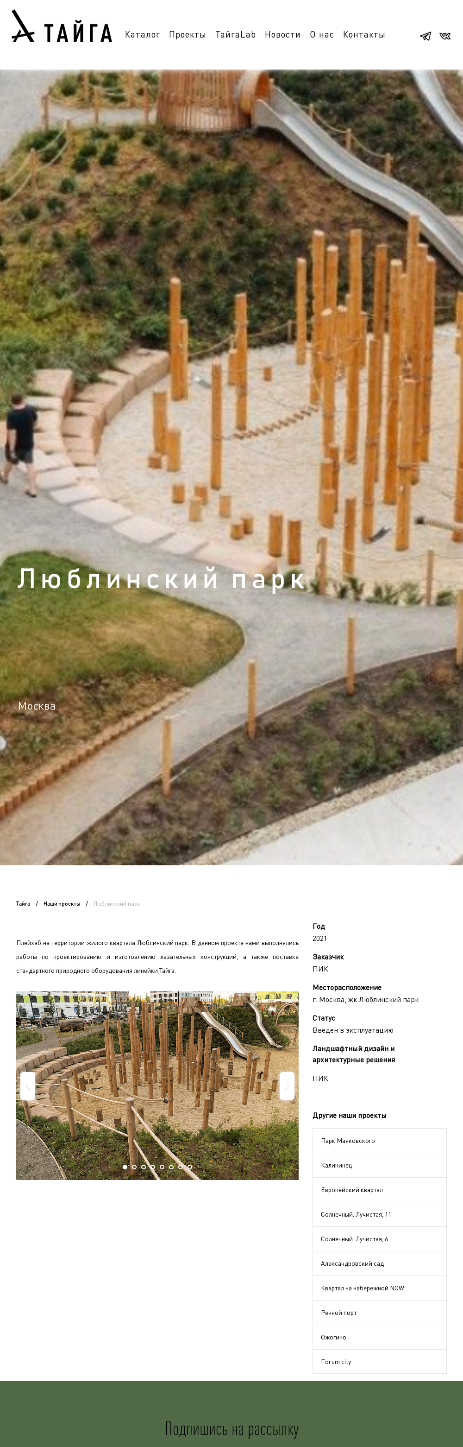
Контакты (364, 34)
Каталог (142, 34)
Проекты (187, 34)
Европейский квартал (352, 1189)
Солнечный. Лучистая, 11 (356, 1214)
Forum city (336, 1361)
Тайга (23, 904)
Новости (283, 34)
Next (287, 1086)
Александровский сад (352, 1263)
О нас (322, 34)
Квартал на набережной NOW (362, 1288)
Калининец (336, 1165)
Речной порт (339, 1312)
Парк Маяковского (348, 1140)
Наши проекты (62, 904)
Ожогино (333, 1337)
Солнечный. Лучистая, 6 (354, 1239)
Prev (27, 1086)
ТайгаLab (235, 34)
